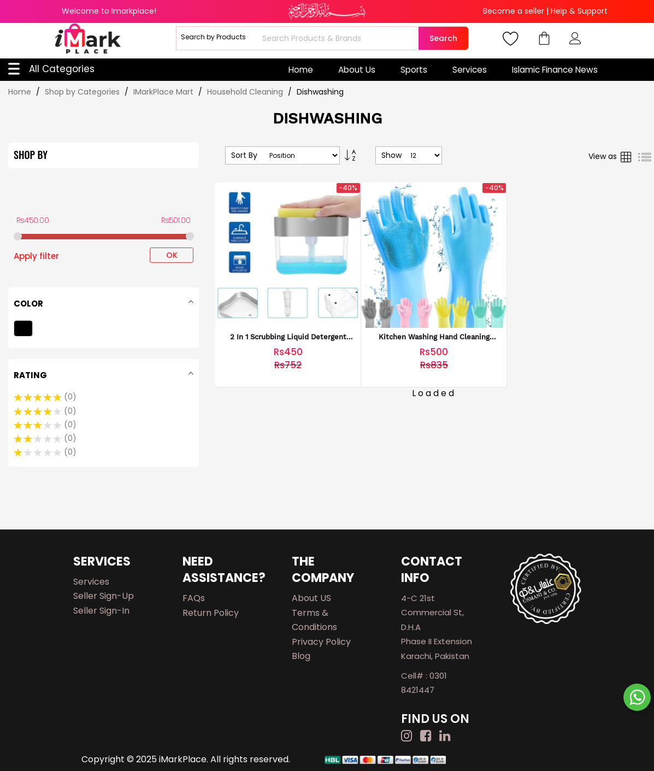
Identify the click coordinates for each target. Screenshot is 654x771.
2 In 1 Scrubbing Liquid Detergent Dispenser (288, 337)
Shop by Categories (83, 91)
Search (443, 38)
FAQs (193, 598)
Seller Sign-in (101, 610)
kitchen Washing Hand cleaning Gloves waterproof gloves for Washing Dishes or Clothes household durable (434, 337)
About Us (356, 69)
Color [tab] (28, 303)
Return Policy (210, 613)
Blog (301, 656)
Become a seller (513, 10)
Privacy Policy (321, 641)
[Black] (25, 329)
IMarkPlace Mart (164, 91)
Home (300, 69)
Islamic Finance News (555, 69)
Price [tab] (26, 195)
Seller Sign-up (103, 596)
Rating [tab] (30, 375)
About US (311, 598)
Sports (413, 69)
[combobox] (339, 38)
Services (469, 69)
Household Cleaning (246, 91)
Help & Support (579, 10)
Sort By (244, 155)
